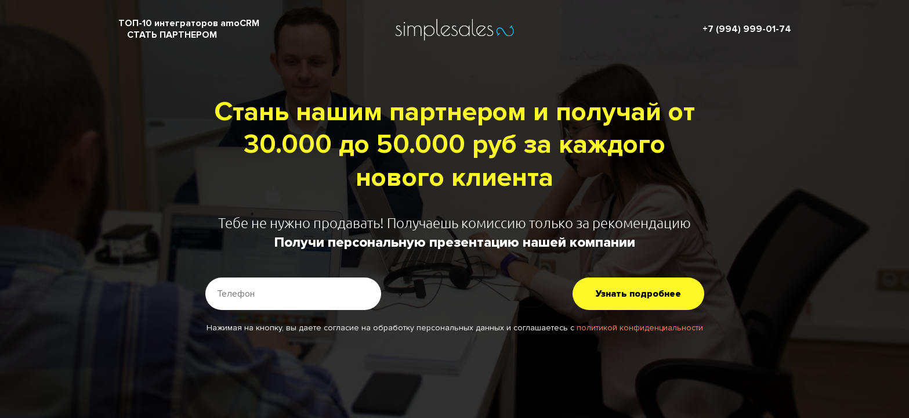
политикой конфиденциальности (640, 328)
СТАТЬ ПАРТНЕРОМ (172, 35)
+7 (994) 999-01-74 (746, 29)
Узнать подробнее (638, 294)
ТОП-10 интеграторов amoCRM (188, 23)
